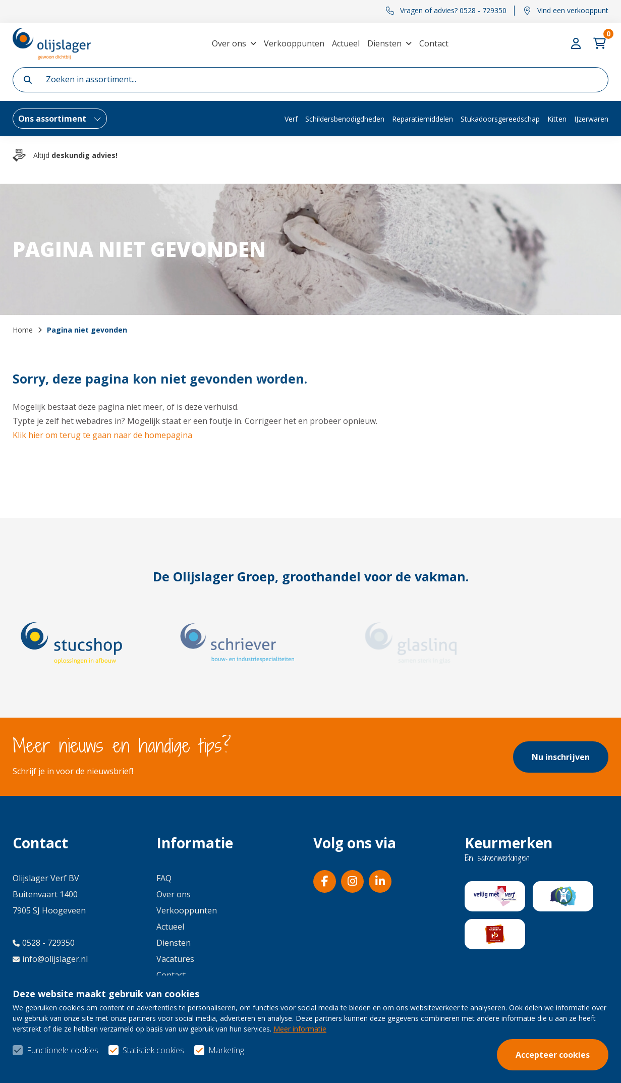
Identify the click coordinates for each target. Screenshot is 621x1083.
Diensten (384, 43)
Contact (433, 43)
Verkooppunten (294, 43)
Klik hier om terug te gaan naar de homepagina (102, 435)
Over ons (229, 43)
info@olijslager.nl (50, 958)
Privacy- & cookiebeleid (565, 1058)
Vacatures (175, 958)
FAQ (164, 878)
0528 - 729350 (44, 942)
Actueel (346, 43)
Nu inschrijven (561, 757)
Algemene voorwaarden (438, 1058)
